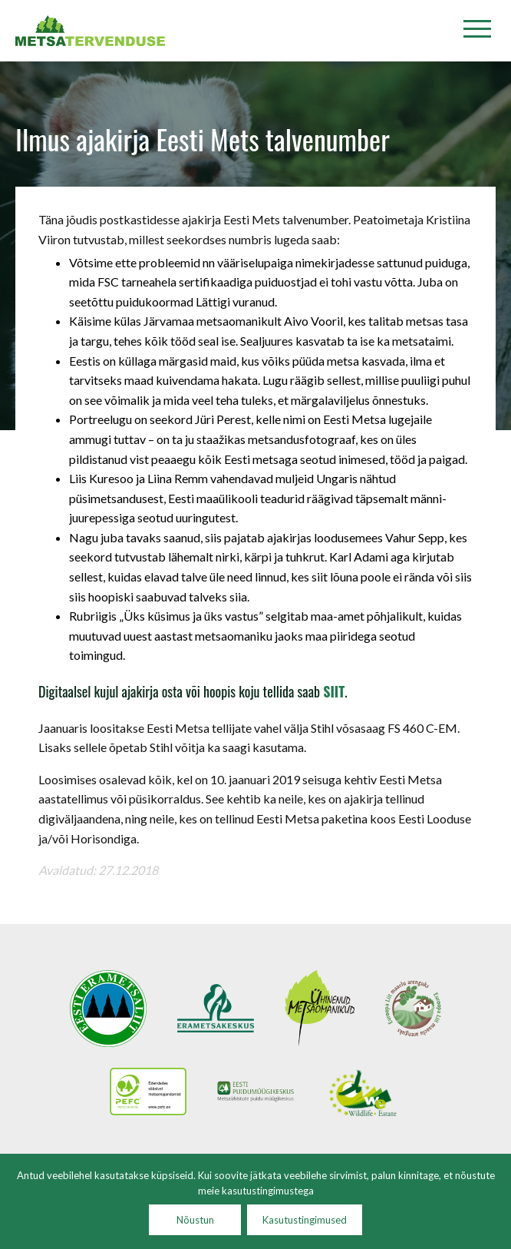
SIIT (334, 691)
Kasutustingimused (304, 1220)
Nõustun (195, 1220)
